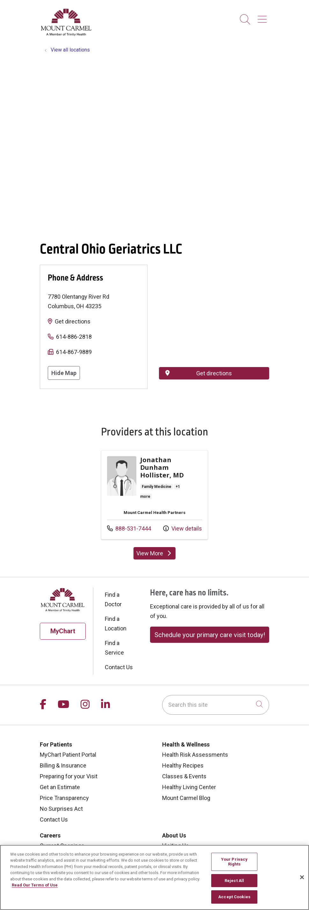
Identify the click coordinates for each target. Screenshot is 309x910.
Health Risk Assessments (195, 754)
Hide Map (63, 373)
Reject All (234, 880)
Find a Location (115, 623)
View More (156, 554)
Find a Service (114, 648)
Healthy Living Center (189, 787)
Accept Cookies (234, 896)
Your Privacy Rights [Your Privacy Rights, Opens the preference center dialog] (234, 862)
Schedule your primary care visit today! (209, 635)
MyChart (62, 631)
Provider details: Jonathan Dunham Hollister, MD (154, 494)
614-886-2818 (74, 336)
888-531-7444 (129, 528)
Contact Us (119, 667)
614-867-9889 (74, 352)
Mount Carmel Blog (186, 798)
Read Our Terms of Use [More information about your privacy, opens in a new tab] (35, 885)
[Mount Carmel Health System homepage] (66, 34)
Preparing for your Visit (68, 776)
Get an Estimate (60, 787)
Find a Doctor (113, 599)
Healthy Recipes (183, 765)
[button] (263, 17)
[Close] (302, 877)
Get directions (72, 321)
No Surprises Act (61, 808)
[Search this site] (215, 705)
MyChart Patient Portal (68, 754)
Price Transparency (64, 798)
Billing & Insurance (63, 765)
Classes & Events (184, 776)
